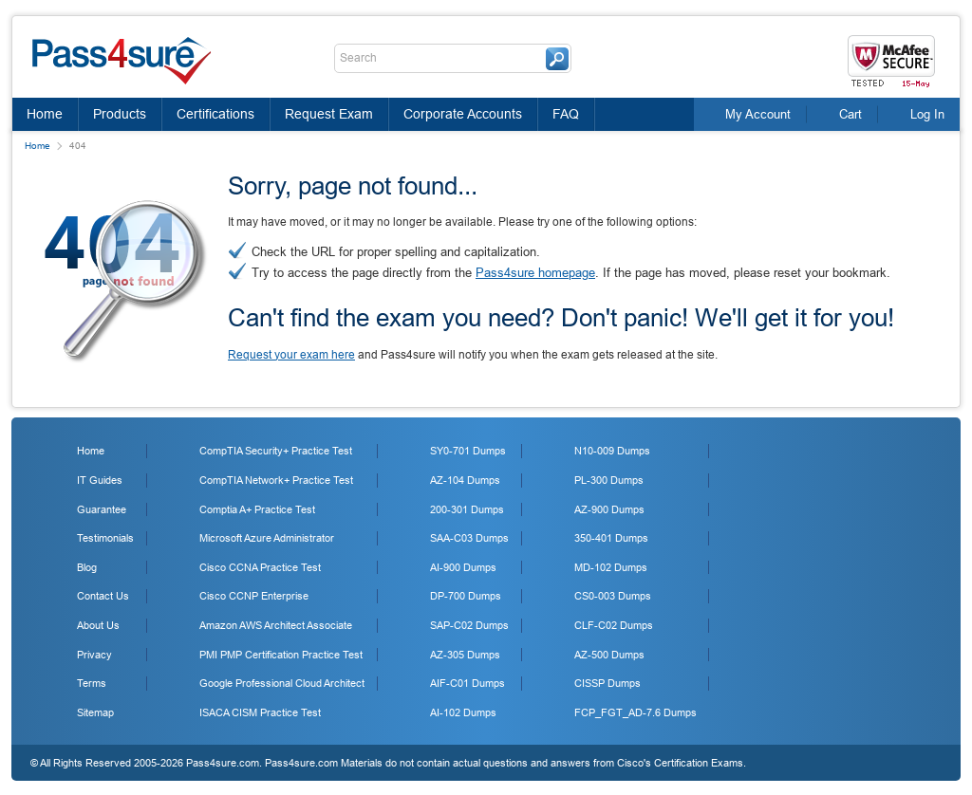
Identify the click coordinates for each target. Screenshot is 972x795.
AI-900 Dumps (463, 567)
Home (45, 113)
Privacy (94, 654)
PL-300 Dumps (609, 480)
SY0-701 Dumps (468, 450)
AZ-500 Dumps (609, 654)
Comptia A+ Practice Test (257, 509)
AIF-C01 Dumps (467, 683)
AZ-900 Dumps (609, 509)
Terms (91, 683)
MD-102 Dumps (610, 567)
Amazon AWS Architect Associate (275, 625)
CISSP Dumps (607, 683)
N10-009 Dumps (612, 450)
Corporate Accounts (462, 113)
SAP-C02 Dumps (469, 625)
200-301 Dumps (467, 509)
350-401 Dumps (611, 538)
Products (119, 113)
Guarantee (101, 509)
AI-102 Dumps (463, 712)
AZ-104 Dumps (465, 480)
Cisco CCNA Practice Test (260, 567)
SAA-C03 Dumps (469, 538)
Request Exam (329, 113)
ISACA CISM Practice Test (260, 712)
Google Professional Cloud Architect (281, 683)
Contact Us (103, 595)
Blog (87, 567)
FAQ (565, 113)
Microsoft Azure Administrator (266, 538)
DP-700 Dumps (465, 595)
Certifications (215, 113)
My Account (758, 114)
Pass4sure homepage (535, 273)
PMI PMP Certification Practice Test (281, 654)
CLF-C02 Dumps (613, 625)
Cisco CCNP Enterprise (253, 595)
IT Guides (99, 480)
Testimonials (105, 538)
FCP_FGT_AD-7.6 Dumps (635, 712)
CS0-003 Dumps (612, 595)
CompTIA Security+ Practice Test (275, 450)
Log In (927, 114)
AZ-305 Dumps (465, 654)
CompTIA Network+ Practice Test (276, 480)
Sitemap (95, 712)
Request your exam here (291, 354)
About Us (98, 625)
